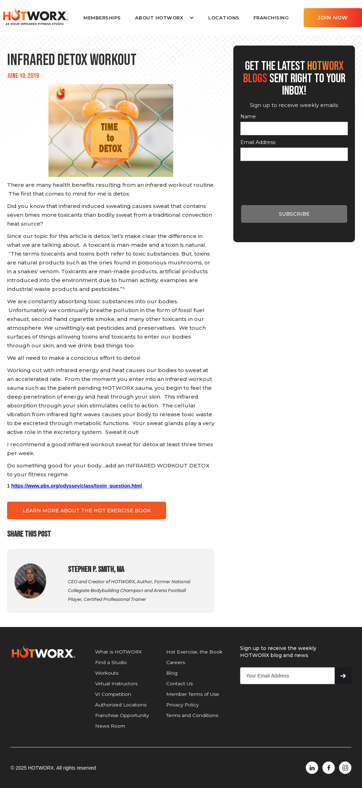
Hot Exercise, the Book (194, 652)
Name (248, 116)
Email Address (257, 142)
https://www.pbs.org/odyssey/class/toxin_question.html (76, 486)
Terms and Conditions (192, 715)
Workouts (106, 673)
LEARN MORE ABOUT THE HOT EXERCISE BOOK (87, 510)
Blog (171, 673)
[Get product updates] (287, 675)
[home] (35, 16)
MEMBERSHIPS (102, 17)
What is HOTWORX (118, 652)
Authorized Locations (120, 705)
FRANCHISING (271, 17)
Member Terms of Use (192, 694)
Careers (175, 662)
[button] (164, 17)
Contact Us (179, 683)
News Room (110, 726)
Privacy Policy (182, 705)
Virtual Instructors (116, 683)
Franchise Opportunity (122, 715)
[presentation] (294, 178)
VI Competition (113, 694)
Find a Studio (111, 662)
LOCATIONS (223, 17)
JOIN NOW (333, 17)
